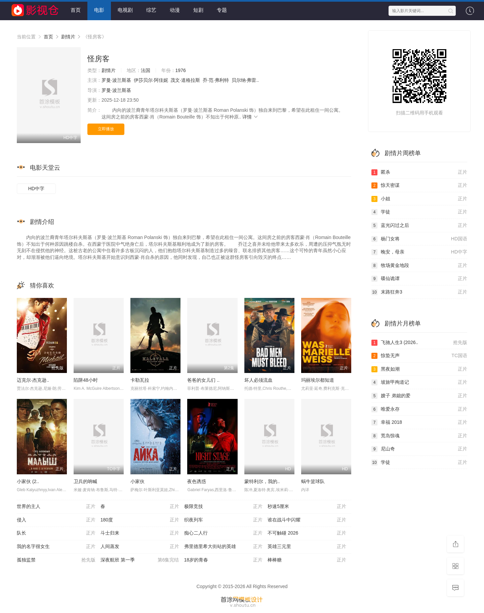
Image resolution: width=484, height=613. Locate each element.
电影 (99, 10)
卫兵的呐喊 (85, 481)
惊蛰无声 (419, 355)
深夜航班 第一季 (139, 560)
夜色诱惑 (196, 481)
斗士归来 (139, 533)
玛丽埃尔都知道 (317, 380)
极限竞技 (223, 506)
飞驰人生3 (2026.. (419, 342)
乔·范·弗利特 (216, 80)
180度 (139, 520)
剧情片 (68, 36)
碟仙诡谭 (419, 278)
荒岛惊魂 (419, 436)
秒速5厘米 (307, 506)
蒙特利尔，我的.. (262, 481)
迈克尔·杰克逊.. (33, 380)
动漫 (175, 10)
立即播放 (106, 129)
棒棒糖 (307, 560)
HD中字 (36, 188)
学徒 (419, 212)
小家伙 (137, 481)
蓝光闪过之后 (419, 225)
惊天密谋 (419, 185)
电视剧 (125, 10)
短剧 (198, 10)
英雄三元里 (307, 546)
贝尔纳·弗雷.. (245, 80)
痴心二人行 (223, 533)
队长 (56, 533)
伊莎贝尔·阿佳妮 (151, 80)
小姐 (419, 199)
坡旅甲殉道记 (419, 382)
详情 (250, 117)
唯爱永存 (419, 409)
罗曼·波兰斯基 (116, 80)
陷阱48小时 (86, 380)
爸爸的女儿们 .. (203, 380)
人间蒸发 (139, 546)
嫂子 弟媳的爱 (419, 396)
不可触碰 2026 (307, 533)
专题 (222, 10)
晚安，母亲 (419, 252)
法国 (145, 70)
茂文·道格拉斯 (185, 80)
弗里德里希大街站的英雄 (223, 546)
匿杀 (419, 172)
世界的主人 (56, 506)
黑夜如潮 (419, 369)
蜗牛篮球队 (313, 481)
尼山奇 (419, 449)
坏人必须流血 (258, 380)
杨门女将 (419, 239)
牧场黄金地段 (419, 265)
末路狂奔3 (419, 292)
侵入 (56, 520)
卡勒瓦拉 (139, 380)
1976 (180, 70)
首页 (76, 10)
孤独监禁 (56, 560)
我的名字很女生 (56, 546)
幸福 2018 (419, 422)
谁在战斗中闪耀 (307, 520)
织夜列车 (223, 520)
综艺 (151, 10)
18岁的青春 (223, 560)
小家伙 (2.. (28, 481)
